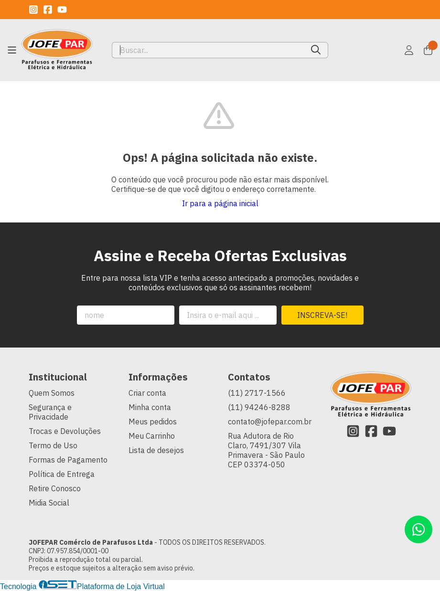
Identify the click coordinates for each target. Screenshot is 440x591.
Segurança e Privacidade (50, 412)
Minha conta (150, 407)
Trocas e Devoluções (65, 431)
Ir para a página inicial (220, 203)
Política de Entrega (62, 474)
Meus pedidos (153, 421)
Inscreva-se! (322, 315)
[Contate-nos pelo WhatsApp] (418, 529)
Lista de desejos (156, 450)
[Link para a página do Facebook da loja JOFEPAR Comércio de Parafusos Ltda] (48, 9)
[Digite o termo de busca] (208, 50)
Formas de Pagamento (68, 459)
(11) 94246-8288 (259, 407)
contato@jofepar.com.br (269, 421)
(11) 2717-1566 (257, 393)
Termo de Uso (53, 445)
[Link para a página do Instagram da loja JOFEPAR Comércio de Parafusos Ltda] (33, 9)
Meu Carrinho (152, 436)
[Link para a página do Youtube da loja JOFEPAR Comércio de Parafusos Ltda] (62, 9)
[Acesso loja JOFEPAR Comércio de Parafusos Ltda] (409, 50)
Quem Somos (52, 393)
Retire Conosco (55, 488)
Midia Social (49, 502)
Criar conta (147, 393)
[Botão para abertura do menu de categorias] (12, 50)
